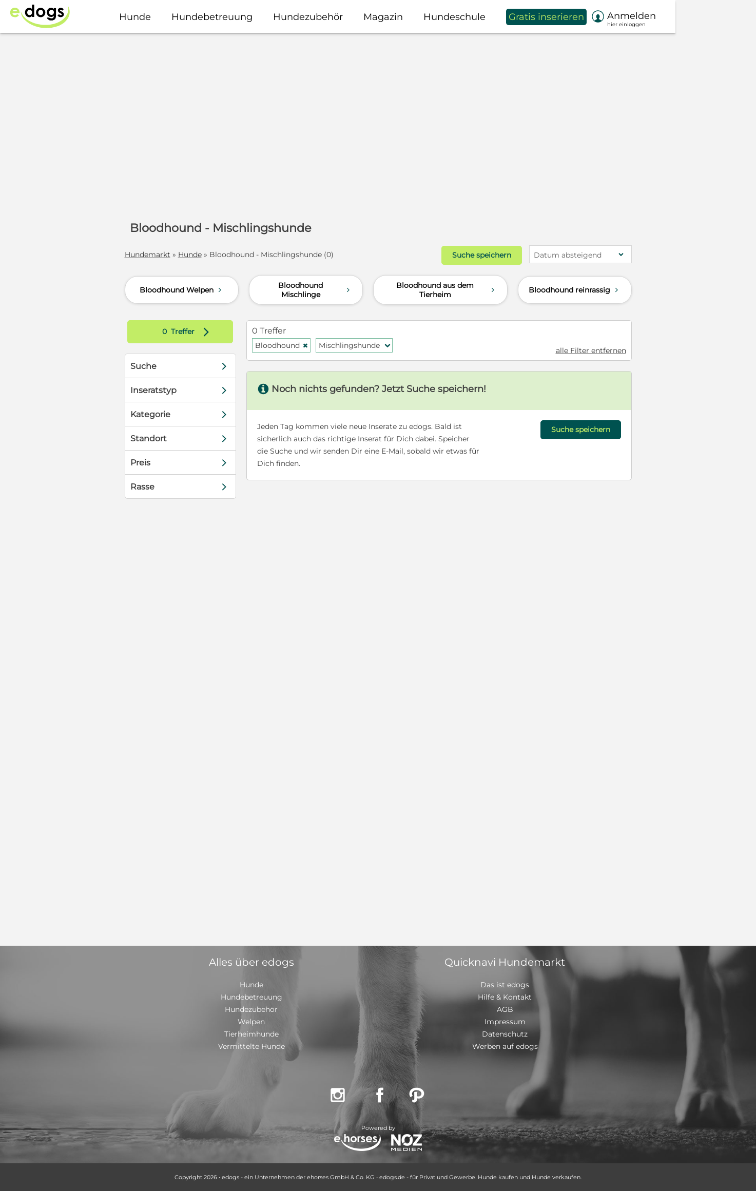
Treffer (188, 332)
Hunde (190, 254)
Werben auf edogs (505, 1046)
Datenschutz (505, 1034)
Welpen (251, 1021)
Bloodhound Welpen (182, 290)
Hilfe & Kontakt (505, 997)
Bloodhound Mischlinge (315, 290)
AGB (505, 1009)
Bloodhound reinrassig (575, 290)
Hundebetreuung (251, 997)
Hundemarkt (147, 254)
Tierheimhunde (251, 1034)
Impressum (505, 1021)
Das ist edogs (504, 984)
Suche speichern (481, 255)
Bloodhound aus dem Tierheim (446, 290)
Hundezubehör (251, 1009)
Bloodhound (281, 345)
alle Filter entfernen (591, 350)
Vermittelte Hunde (251, 1046)
